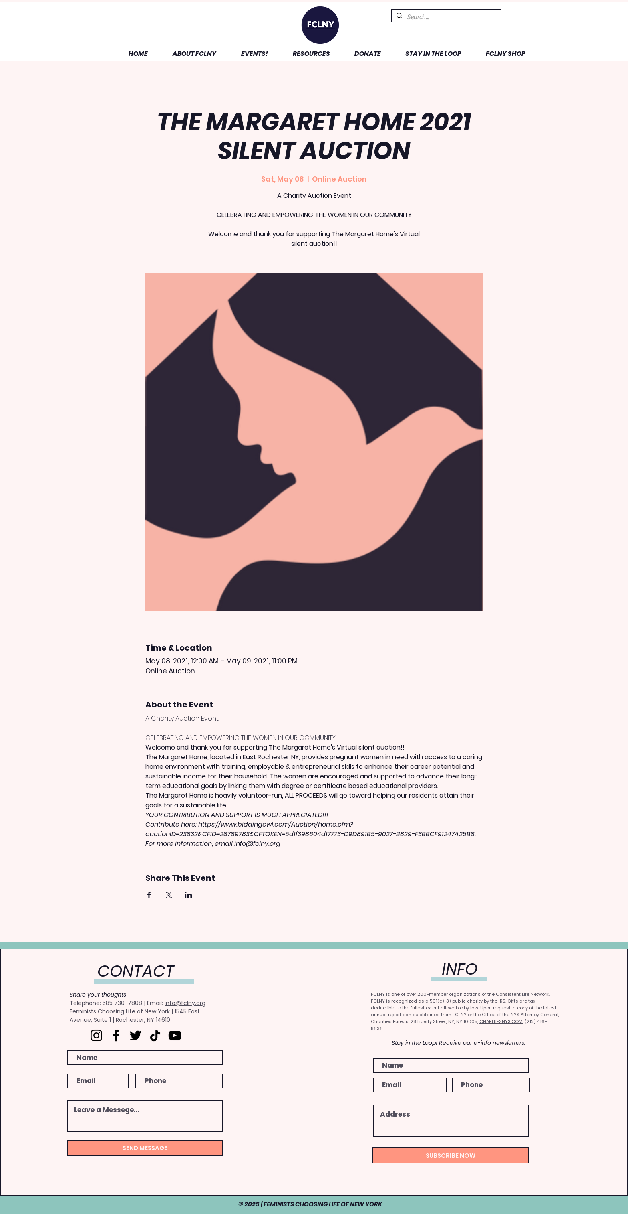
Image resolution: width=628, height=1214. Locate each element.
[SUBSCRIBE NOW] (450, 1155)
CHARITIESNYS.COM (501, 1021)
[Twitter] (135, 1035)
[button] (188, 54)
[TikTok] (155, 1035)
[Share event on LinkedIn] (188, 895)
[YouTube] (175, 1035)
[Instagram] (96, 1035)
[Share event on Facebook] (149, 895)
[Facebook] (116, 1035)
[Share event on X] (169, 895)
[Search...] (445, 17)
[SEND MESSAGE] (145, 1148)
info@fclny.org (185, 1003)
